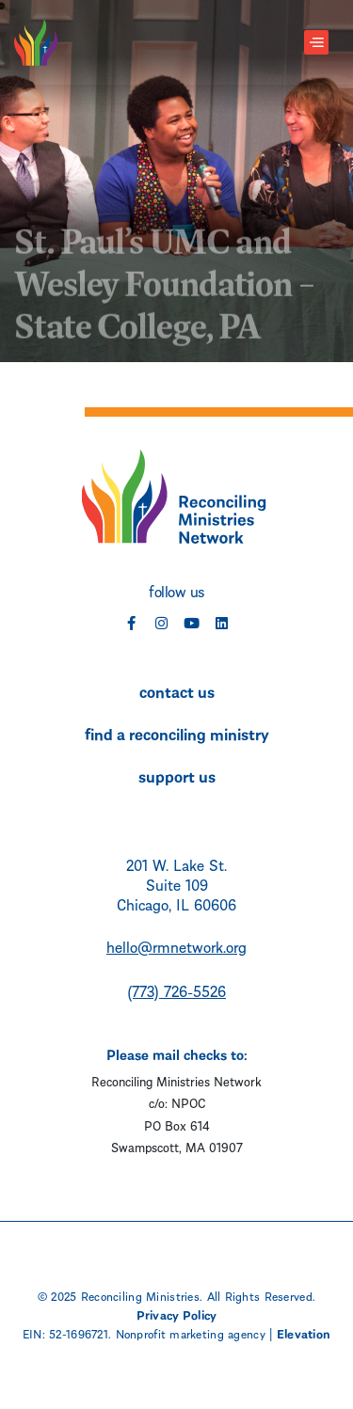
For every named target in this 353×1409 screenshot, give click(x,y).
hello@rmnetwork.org (176, 946)
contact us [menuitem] (177, 690)
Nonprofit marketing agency (190, 1332)
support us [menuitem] (177, 775)
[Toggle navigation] (316, 42)
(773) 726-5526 (176, 990)
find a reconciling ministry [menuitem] (177, 732)
